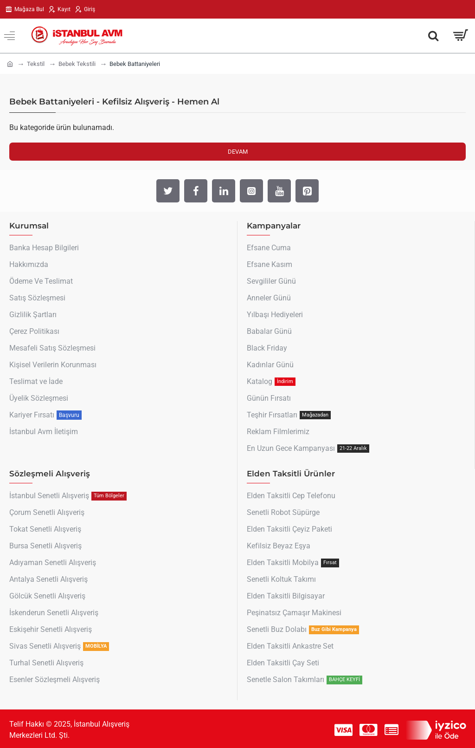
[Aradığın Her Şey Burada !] (433, 36)
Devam (238, 151)
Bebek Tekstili (77, 63)
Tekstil (36, 63)
